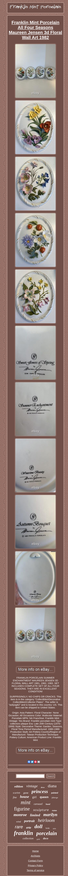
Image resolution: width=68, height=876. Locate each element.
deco (45, 838)
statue (54, 810)
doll (38, 826)
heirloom (46, 820)
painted (54, 793)
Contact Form (35, 860)
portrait (29, 821)
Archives (35, 855)
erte (28, 827)
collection (28, 838)
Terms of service (35, 870)
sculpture (41, 810)
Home (35, 851)
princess (40, 791)
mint (25, 802)
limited (35, 815)
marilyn (50, 814)
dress (43, 787)
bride (48, 828)
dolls (54, 828)
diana (52, 786)
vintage (32, 786)
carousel (38, 804)
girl (34, 797)
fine (15, 797)
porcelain (46, 833)
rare (19, 826)
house (24, 797)
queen (44, 797)
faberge (55, 797)
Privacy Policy (35, 865)
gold (38, 839)
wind (18, 821)
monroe (20, 814)
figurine (22, 809)
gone (25, 793)
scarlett (16, 792)
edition (18, 786)
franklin (23, 833)
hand (48, 804)
